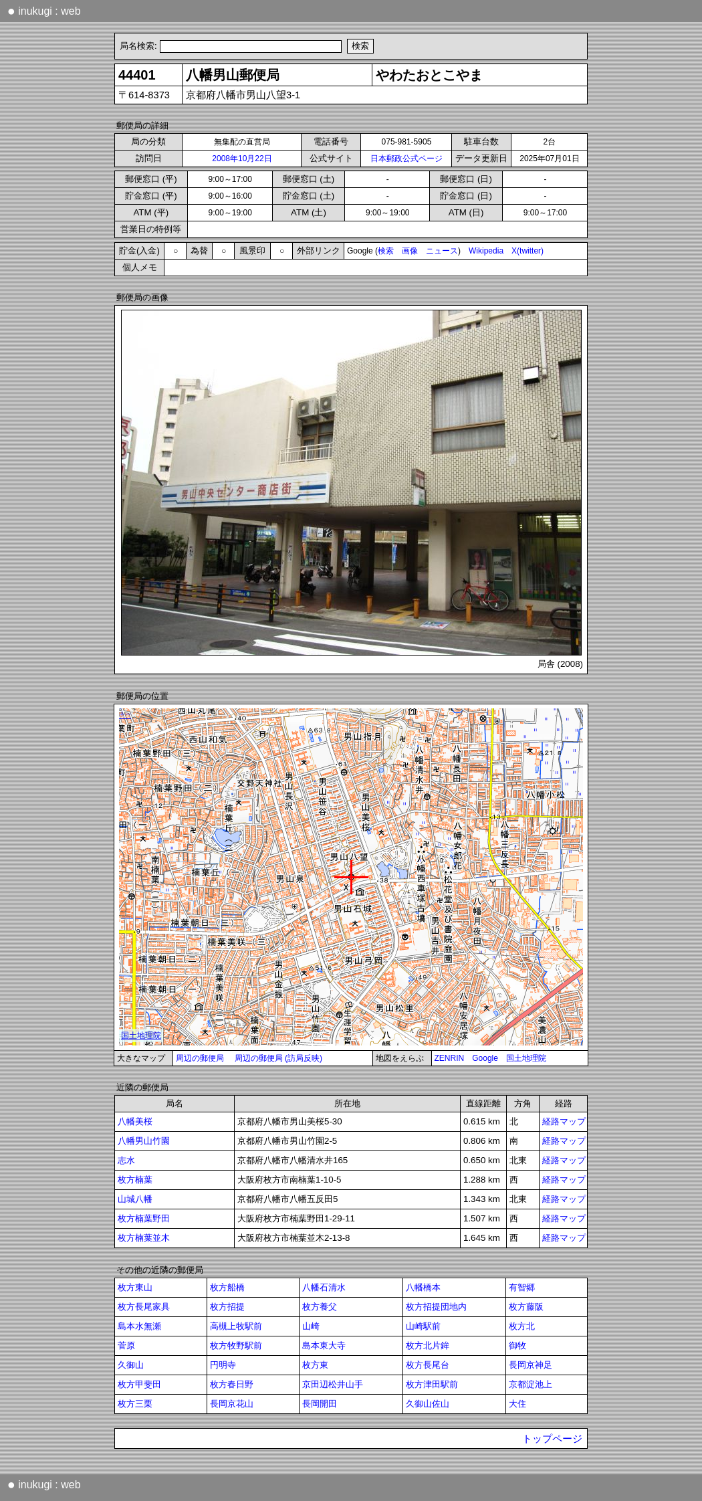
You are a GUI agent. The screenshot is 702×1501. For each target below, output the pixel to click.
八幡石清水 (324, 1287)
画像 (410, 251)
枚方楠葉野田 (144, 1218)
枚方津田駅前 (432, 1384)
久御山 (131, 1365)
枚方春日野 (231, 1384)
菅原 (126, 1345)
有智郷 (522, 1287)
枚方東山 (135, 1287)
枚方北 (522, 1326)
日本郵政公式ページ (406, 158)
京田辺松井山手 (332, 1384)
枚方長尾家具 (144, 1307)
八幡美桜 (135, 1121)
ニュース (442, 251)
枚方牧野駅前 (236, 1345)
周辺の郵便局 (200, 1058)
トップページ (552, 1438)
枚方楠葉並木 (144, 1238)
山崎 (311, 1326)
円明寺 (223, 1365)
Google (485, 1058)
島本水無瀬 (139, 1326)
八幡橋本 (423, 1287)
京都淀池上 (530, 1384)
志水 (126, 1160)
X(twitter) (527, 251)
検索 (386, 251)
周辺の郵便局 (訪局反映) (278, 1058)
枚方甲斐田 (139, 1384)
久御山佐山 (427, 1404)
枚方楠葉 (135, 1180)
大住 (517, 1404)
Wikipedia (486, 251)
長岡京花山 (231, 1404)
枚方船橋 (227, 1287)
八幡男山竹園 (144, 1141)
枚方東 (315, 1365)
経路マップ (564, 1121)
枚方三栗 (135, 1404)
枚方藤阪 (526, 1307)
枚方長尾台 (427, 1365)
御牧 (517, 1345)
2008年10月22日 (241, 158)
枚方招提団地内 (436, 1307)
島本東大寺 (324, 1345)
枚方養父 (319, 1307)
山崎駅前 (423, 1326)
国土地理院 (526, 1058)
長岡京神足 (530, 1365)
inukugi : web (44, 10)
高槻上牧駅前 (236, 1326)
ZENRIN (450, 1058)
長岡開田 (319, 1404)
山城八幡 (135, 1199)
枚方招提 (227, 1307)
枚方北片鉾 (427, 1345)
